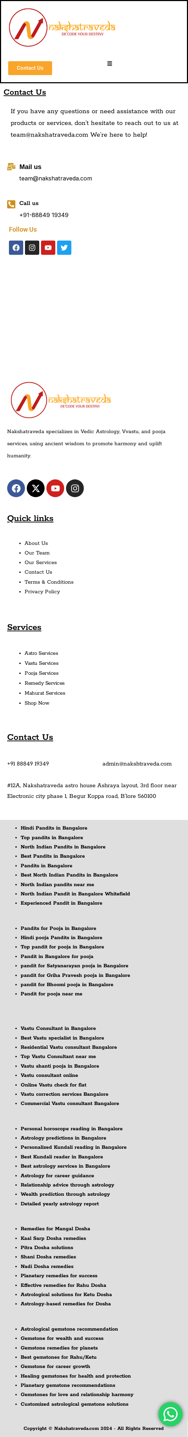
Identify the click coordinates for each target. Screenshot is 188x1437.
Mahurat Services (45, 693)
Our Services (41, 562)
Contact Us (38, 572)
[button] (110, 64)
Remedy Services (45, 683)
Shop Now (37, 703)
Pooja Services (41, 673)
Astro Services (41, 653)
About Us (36, 543)
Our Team (37, 553)
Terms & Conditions (49, 582)
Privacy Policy (42, 592)
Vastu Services (41, 663)
